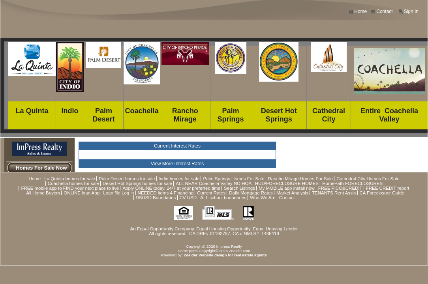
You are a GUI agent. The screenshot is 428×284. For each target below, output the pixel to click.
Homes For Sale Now (41, 168)
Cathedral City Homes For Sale (367, 178)
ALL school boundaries (223, 197)
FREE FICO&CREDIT (340, 188)
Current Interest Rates (177, 146)
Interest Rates (189, 163)
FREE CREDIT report (387, 188)
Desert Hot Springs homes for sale (137, 183)
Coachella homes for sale (73, 183)
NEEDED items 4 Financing (165, 193)
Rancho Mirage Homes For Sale (300, 178)
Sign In (408, 12)
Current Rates (211, 193)
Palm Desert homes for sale (127, 178)
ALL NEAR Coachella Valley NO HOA (213, 183)
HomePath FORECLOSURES (352, 183)
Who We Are (262, 197)
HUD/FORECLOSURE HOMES (287, 183)
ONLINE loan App (81, 193)
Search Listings (239, 188)
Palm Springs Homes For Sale (233, 178)
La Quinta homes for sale (69, 178)
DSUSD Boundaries (156, 197)
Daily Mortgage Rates (251, 193)
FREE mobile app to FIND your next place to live (70, 188)
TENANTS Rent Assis (334, 193)
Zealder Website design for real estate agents (225, 255)
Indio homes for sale (179, 178)
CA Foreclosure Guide (382, 193)
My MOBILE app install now (286, 188)
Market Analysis (292, 193)
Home (357, 12)
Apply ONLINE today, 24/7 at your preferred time (171, 188)
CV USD (188, 197)
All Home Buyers (43, 193)
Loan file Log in (118, 193)
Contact (381, 12)
